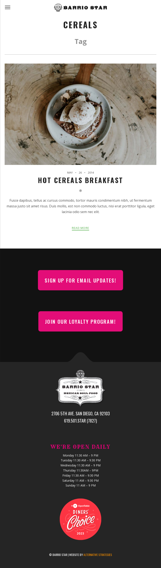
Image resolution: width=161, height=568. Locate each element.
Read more (80, 228)
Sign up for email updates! (80, 280)
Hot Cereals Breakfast (80, 180)
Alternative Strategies (97, 554)
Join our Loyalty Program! (80, 321)
